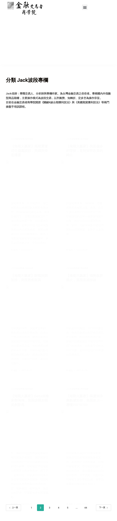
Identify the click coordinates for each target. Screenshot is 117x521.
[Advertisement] (58, 41)
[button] (85, 7)
